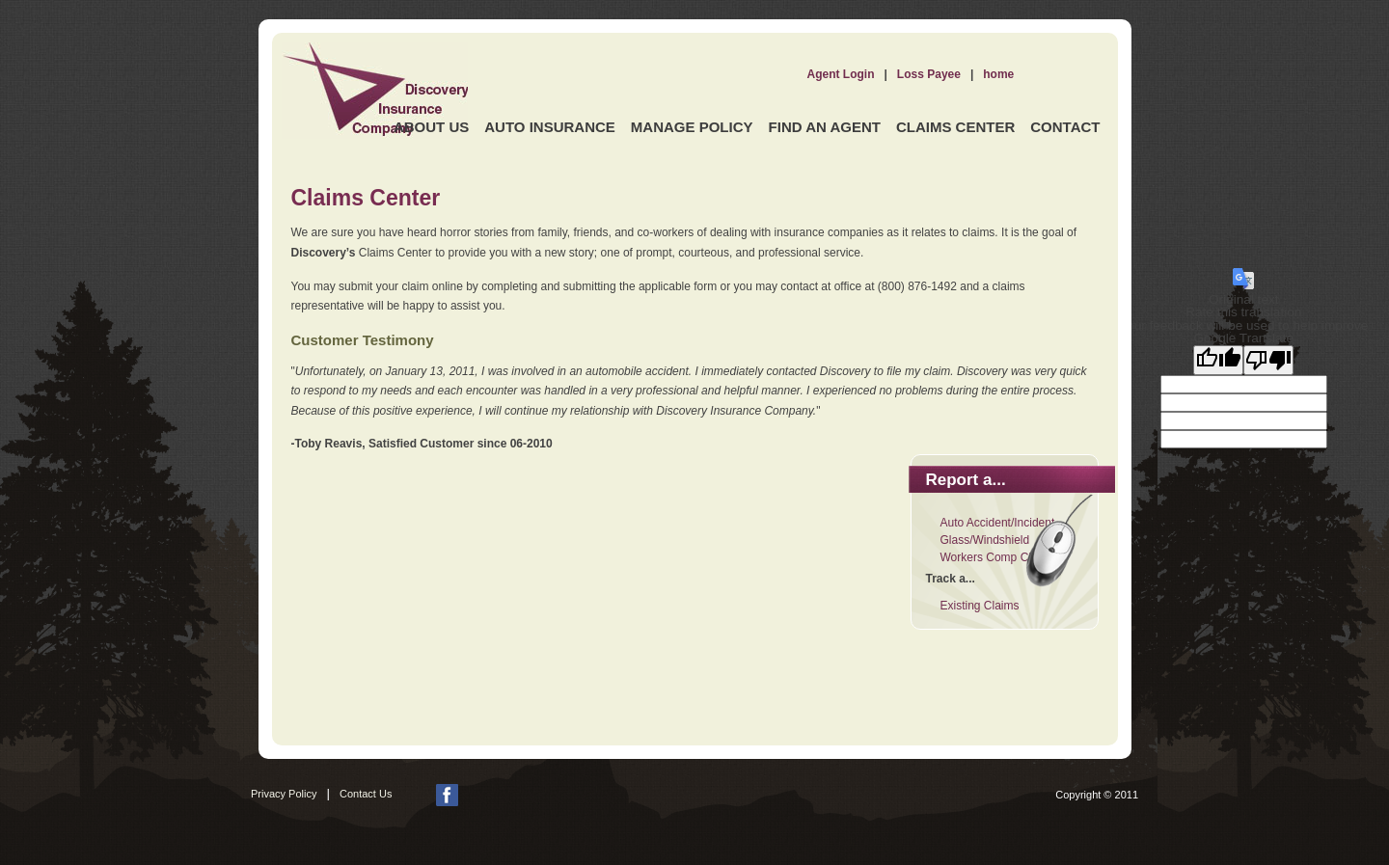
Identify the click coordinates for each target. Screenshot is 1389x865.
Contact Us (366, 793)
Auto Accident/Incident (997, 522)
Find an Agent (825, 127)
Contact (1065, 127)
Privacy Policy (283, 793)
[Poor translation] (1268, 360)
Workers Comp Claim (995, 557)
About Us (431, 127)
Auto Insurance (549, 127)
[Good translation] (1218, 360)
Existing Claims (980, 605)
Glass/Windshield (985, 540)
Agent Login (841, 74)
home (998, 74)
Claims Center (955, 127)
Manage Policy (692, 127)
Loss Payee (929, 74)
